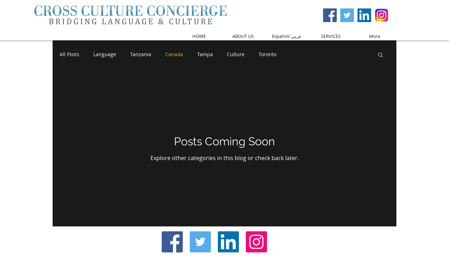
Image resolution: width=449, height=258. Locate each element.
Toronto (267, 54)
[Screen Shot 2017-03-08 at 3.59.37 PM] (381, 15)
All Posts (69, 54)
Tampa (205, 54)
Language (104, 54)
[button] (380, 55)
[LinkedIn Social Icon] (228, 241)
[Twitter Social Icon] (347, 15)
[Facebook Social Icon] (330, 15)
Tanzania (140, 54)
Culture (235, 54)
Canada (174, 54)
